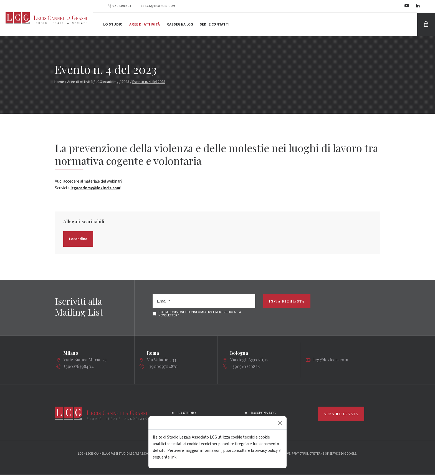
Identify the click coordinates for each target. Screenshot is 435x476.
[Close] (280, 423)
